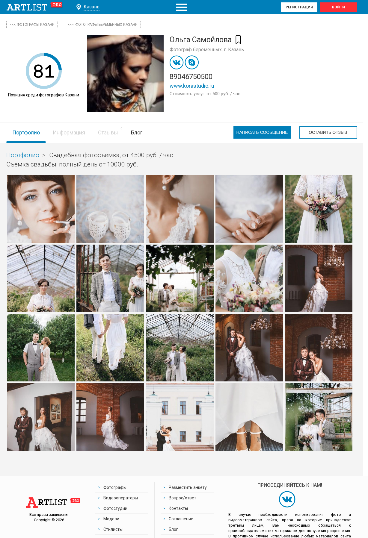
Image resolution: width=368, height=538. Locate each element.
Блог (136, 132)
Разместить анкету (188, 487)
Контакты (178, 508)
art (34, 7)
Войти (338, 7)
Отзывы (108, 132)
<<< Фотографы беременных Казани (103, 24)
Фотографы (114, 487)
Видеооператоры (120, 497)
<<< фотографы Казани (32, 24)
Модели (111, 518)
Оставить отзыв (328, 132)
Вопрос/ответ (182, 497)
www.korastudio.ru (192, 86)
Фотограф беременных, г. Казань (207, 49)
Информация (69, 132)
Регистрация (299, 7)
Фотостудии (115, 508)
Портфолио (26, 132)
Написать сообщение (262, 132)
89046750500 (191, 76)
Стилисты (113, 529)
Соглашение (181, 518)
